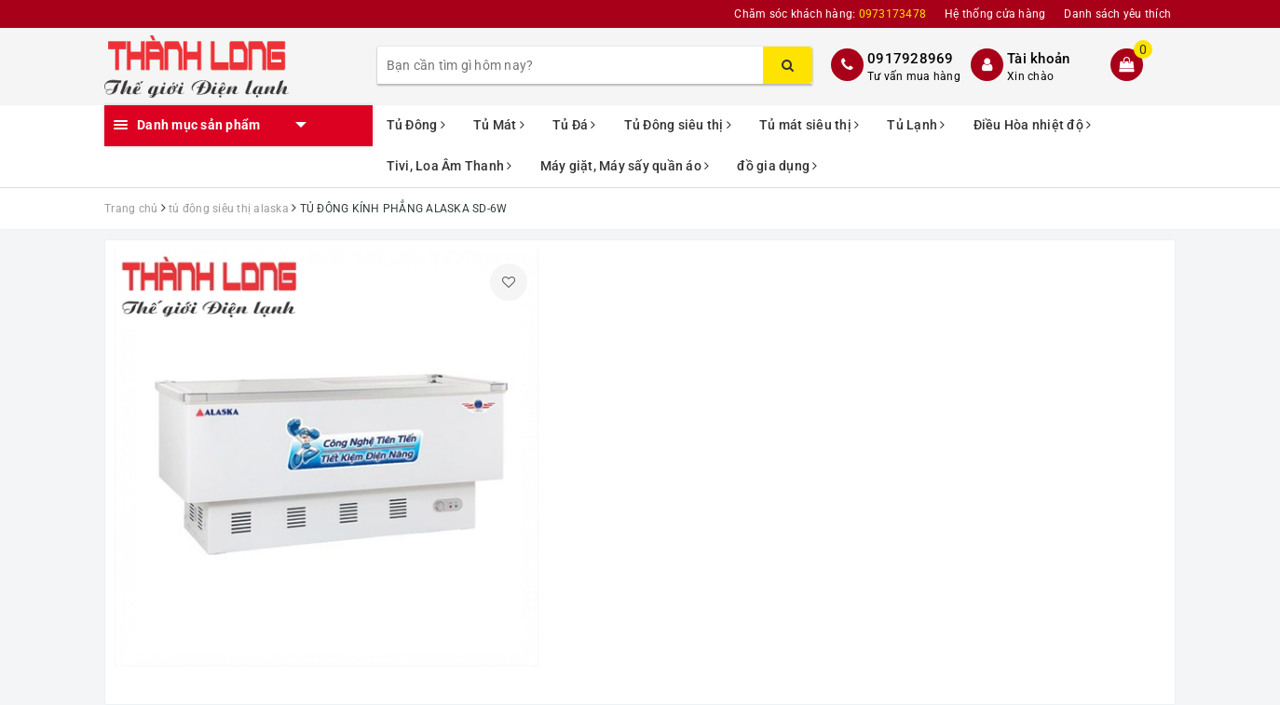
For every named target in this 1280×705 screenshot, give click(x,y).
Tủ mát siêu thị (809, 124)
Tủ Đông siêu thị (678, 124)
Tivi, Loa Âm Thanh (449, 165)
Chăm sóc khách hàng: (830, 13)
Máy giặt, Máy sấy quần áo (625, 165)
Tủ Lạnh (916, 124)
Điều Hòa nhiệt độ (1033, 124)
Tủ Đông (416, 124)
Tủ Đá (574, 124)
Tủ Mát (498, 124)
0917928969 (910, 58)
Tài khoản (1038, 58)
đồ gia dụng (777, 165)
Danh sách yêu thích (1117, 13)
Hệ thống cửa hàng (995, 13)
